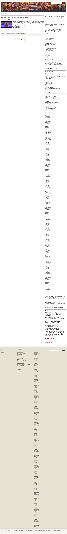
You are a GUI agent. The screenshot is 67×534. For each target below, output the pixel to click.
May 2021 (47, 154)
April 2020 (47, 170)
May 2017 (47, 212)
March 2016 (47, 229)
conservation (54, 315)
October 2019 (47, 177)
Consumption (49, 317)
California (46, 314)
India (55, 324)
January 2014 (47, 257)
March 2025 (47, 115)
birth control (60, 312)
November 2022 (48, 138)
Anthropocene (48, 312)
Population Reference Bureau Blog (51, 107)
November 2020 (48, 161)
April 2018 (35, 435)
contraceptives (47, 318)
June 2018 (47, 197)
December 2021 (48, 147)
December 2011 (48, 288)
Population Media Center (49, 86)
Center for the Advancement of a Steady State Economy (55, 76)
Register (34, 531)
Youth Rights (47, 56)
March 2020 (47, 171)
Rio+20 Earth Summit (49, 53)
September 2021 (48, 149)
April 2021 (47, 155)
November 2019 (48, 176)
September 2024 (48, 121)
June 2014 (47, 251)
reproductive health (50, 328)
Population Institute (48, 83)
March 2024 (47, 128)
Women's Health (49, 334)
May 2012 (47, 282)
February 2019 (47, 187)
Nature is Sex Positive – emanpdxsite (52, 296)
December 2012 (48, 273)
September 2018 (48, 193)
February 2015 (47, 241)
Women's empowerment (57, 332)
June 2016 (47, 225)
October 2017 (47, 206)
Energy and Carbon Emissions (50, 43)
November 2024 (48, 118)
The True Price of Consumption (50, 62)
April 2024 (47, 127)
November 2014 (48, 245)
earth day (54, 318)
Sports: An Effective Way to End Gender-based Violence (55, 67)
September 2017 (48, 207)
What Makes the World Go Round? (51, 68)
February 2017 (47, 215)
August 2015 (47, 234)
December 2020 (48, 160)
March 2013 (36, 505)
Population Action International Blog (51, 102)
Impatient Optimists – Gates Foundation (52, 98)
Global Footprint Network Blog (50, 96)
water (61, 331)
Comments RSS (49, 342)
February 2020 (47, 172)
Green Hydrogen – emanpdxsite (51, 301)
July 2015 (47, 235)
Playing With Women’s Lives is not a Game (53, 63)
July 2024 (47, 123)
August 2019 (47, 180)
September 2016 (48, 222)
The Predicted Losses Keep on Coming (52, 26)
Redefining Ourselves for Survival (57, 307)
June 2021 (47, 153)
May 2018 (47, 198)
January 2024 (36, 365)
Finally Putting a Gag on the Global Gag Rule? (53, 29)
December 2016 (48, 218)
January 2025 (47, 116)
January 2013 (47, 272)
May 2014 (47, 252)
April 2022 (47, 142)
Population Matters (48, 84)
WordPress (39, 530)
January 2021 (47, 159)
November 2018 (48, 191)
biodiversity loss (55, 312)
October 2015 (47, 233)
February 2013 (47, 271)
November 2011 (48, 289)
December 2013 (48, 258)
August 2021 (47, 150)
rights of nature (54, 330)
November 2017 (48, 204)
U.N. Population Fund (49, 89)
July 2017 (47, 209)
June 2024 (47, 125)
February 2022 (47, 144)
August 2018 (47, 195)
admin (9, 19)
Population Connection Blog (50, 103)
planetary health (48, 325)
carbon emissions (52, 314)
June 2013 (47, 266)
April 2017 (47, 213)
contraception (6, 34)
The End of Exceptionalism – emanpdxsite (52, 298)
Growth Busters (48, 78)
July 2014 (47, 250)
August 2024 (47, 122)
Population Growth (53, 326)
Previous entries (5, 38)
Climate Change (48, 39)
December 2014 (48, 244)
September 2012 (48, 277)
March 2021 (36, 392)
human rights (51, 324)
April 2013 (47, 268)
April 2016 (47, 228)
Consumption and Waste (49, 40)
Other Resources (48, 49)
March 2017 (47, 214)
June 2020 (47, 168)
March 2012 (47, 284)
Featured (18, 359)
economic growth (61, 318)
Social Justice (47, 54)
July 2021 (47, 152)
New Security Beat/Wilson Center (51, 100)
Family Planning (8, 33)
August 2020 (47, 165)
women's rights (29, 34)
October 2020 (47, 163)
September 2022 (48, 139)
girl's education (55, 322)
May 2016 (35, 462)
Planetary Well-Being (49, 50)
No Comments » (26, 33)
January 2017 (47, 217)
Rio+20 (60, 329)
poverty (63, 327)
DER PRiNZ (59, 530)
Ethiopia (63, 319)
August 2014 (47, 249)
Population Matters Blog (49, 106)
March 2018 (47, 201)
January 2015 (36, 478)
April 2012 (47, 283)
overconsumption (60, 324)
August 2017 (47, 208)
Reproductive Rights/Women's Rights (17, 33)
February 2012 (47, 285)
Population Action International (50, 79)
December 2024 (48, 117)
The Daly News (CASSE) (49, 109)
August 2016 (47, 223)
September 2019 (48, 179)
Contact (11, 10)
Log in (32, 531)
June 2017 (47, 211)
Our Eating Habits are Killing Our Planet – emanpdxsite (55, 303)
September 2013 (48, 262)
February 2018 (47, 202)
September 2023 (48, 132)
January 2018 (47, 203)
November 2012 (48, 274)
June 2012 (47, 281)
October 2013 (47, 261)
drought (51, 318)
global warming (61, 322)
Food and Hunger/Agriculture (50, 48)
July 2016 (47, 224)
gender (50, 322)
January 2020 (47, 174)
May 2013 (47, 267)
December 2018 (48, 190)
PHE (64, 324)
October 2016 (47, 220)
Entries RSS (48, 340)
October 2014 (47, 246)
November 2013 (48, 260)
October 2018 (47, 192)
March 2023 (47, 136)
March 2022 (47, 143)
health (46, 324)
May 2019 (47, 184)
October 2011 (47, 290)
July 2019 (47, 181)
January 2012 (47, 287)
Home (3, 10)
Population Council (48, 82)
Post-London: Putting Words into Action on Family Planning (15, 17)
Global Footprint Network (49, 77)
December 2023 (48, 131)
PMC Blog (47, 101)
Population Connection (49, 81)
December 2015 (48, 231)
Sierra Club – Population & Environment (52, 88)
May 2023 (47, 134)
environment (58, 319)
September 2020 (48, 164)
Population (54, 325)
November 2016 (48, 219)
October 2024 (47, 120)
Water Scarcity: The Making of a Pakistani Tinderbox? (55, 28)
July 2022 (47, 141)
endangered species (50, 319)
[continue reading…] (16, 27)
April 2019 (47, 185)
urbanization (58, 331)
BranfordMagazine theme (45, 530)
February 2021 (47, 158)
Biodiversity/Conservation (49, 38)
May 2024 (47, 126)
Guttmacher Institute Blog (49, 97)
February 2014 (47, 256)
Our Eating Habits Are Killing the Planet (53, 304)
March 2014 (47, 255)
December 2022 (48, 137)
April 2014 (47, 254)
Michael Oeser (53, 530)
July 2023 (47, 133)
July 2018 (47, 196)
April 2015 (47, 239)
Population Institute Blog (49, 104)
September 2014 (48, 247)
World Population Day (49, 335)
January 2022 (47, 145)
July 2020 (47, 166)
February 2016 (47, 230)
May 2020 (47, 169)
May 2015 (47, 238)
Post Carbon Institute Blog (50, 108)
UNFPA (55, 331)
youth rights (55, 335)
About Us (7, 10)
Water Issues (47, 55)
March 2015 (47, 240)
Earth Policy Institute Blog (49, 95)
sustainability (49, 331)
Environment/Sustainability (50, 44)
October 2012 (47, 276)
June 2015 (47, 236)
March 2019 (47, 186)
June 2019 (47, 182)
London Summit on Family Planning (20, 34)
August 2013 (47, 263)
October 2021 (47, 148)
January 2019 (47, 188)
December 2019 (48, 175)
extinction (47, 321)
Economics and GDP (49, 42)
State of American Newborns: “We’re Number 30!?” (54, 30)
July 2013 (47, 265)
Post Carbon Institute (49, 87)
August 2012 (47, 278)
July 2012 (47, 279)
